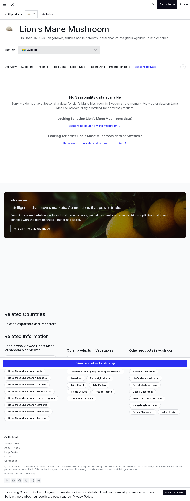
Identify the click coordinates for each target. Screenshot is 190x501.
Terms (19, 473)
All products (13, 14)
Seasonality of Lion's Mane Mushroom (95, 125)
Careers (9, 456)
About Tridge (12, 447)
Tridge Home (12, 443)
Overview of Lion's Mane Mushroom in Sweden (95, 143)
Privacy (8, 473)
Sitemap (31, 473)
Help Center (11, 452)
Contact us (10, 460)
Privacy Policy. (83, 496)
